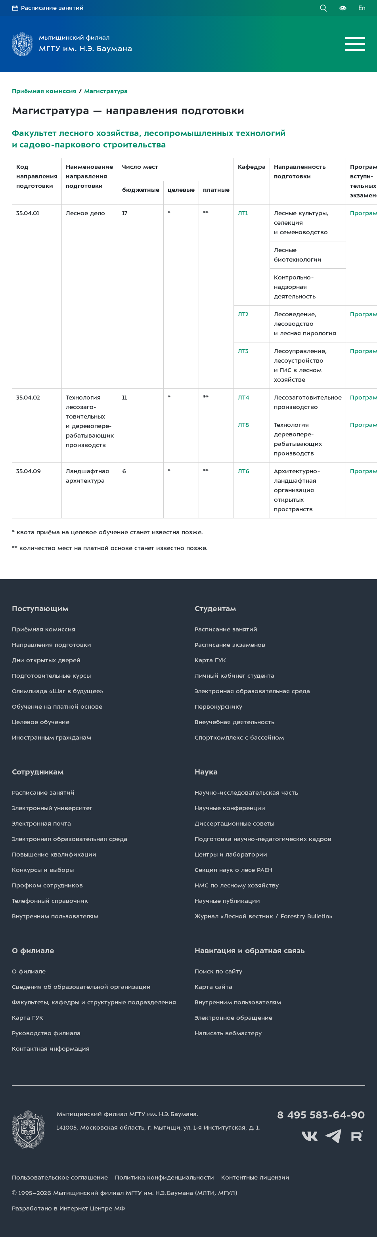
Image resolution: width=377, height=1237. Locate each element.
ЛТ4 (243, 397)
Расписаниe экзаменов (230, 645)
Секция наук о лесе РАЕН (233, 870)
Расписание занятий (52, 8)
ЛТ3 (243, 351)
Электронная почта (41, 823)
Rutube (357, 1136)
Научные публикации (227, 901)
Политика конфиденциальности (164, 1177)
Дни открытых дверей (46, 660)
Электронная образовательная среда (252, 691)
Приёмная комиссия (44, 91)
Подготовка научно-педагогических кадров (263, 839)
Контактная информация (51, 1049)
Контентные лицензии (255, 1177)
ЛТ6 (243, 471)
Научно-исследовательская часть (246, 793)
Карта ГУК (210, 660)
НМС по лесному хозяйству (237, 885)
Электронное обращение (233, 1018)
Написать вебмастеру (228, 1033)
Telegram (333, 1136)
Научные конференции (230, 808)
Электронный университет (52, 808)
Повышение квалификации (54, 854)
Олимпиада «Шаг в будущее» (57, 691)
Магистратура (106, 91)
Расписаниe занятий (226, 629)
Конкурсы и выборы (43, 870)
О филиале (29, 971)
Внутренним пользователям (55, 916)
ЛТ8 (243, 425)
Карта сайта (213, 987)
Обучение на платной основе (57, 707)
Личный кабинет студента (234, 676)
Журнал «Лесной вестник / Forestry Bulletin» (264, 916)
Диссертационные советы (234, 823)
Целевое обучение (40, 722)
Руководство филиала (46, 1033)
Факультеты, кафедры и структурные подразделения (94, 1002)
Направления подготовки (51, 645)
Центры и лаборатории (231, 854)
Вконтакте (310, 1136)
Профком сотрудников (47, 885)
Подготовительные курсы (51, 676)
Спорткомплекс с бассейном (239, 737)
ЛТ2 (243, 314)
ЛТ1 (243, 213)
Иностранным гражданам (51, 737)
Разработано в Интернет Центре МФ (68, 1208)
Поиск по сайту (218, 971)
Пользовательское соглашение (60, 1177)
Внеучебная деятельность (234, 722)
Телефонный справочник (50, 901)
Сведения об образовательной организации (81, 987)
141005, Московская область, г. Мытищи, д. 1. (158, 1127)
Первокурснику (218, 707)
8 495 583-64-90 (321, 1114)
